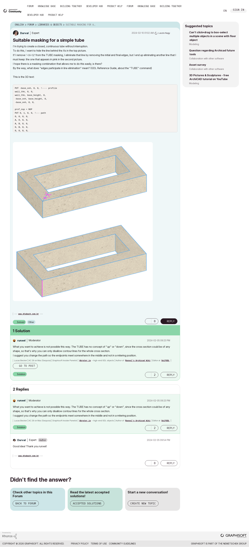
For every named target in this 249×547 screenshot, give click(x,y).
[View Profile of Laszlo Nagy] (164, 33)
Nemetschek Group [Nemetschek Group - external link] (235, 543)
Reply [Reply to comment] (171, 374)
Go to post (27, 365)
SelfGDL (165, 361)
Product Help (114, 6)
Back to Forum (25, 503)
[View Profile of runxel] (21, 340)
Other (31, 322)
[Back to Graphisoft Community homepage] (13, 10)
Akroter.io (85, 361)
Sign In (238, 10)
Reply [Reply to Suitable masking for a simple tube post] (171, 321)
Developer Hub (94, 6)
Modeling (194, 44)
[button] (83, 221)
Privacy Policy (80, 543)
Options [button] (176, 25)
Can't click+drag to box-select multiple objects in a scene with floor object (212, 36)
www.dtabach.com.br (28, 314)
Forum (30, 6)
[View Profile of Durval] (24, 33)
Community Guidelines (122, 543)
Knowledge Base (47, 6)
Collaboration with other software (206, 58)
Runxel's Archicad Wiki (137, 361)
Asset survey (197, 64)
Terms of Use (99, 543)
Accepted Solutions (87, 503)
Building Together (71, 6)
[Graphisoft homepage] (234, 536)
